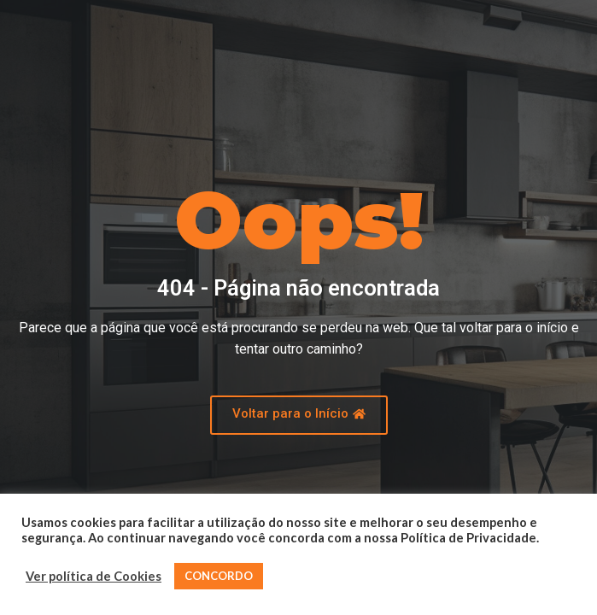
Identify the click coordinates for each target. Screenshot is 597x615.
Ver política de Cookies (93, 576)
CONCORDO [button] (218, 576)
